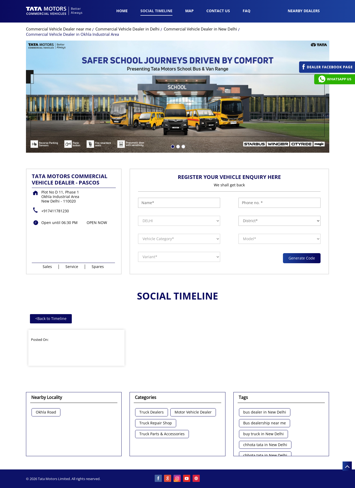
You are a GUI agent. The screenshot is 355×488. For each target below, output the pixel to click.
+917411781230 (55, 210)
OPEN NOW (97, 222)
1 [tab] (172, 146)
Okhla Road (46, 412)
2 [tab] (177, 146)
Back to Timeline (50, 318)
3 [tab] (182, 146)
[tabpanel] (177, 97)
